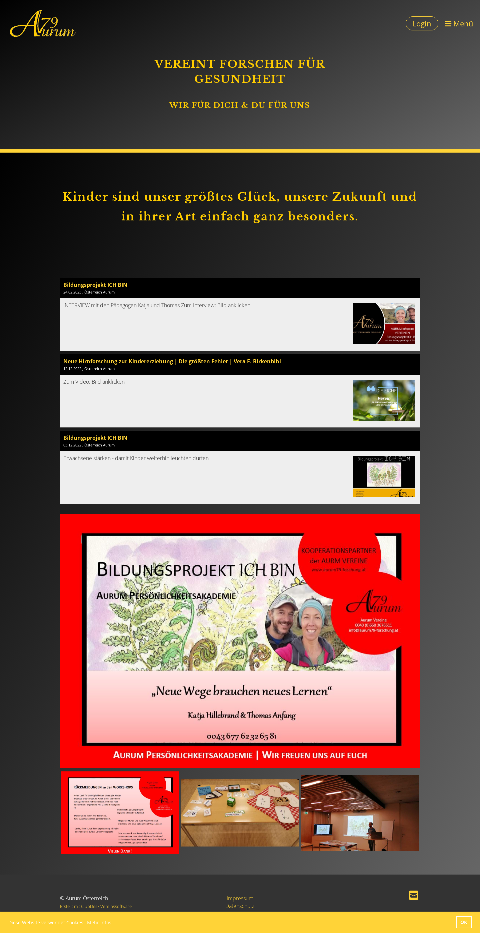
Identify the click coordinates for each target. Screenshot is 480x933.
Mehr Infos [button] (99, 922)
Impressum (240, 898)
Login (422, 23)
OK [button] (463, 922)
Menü (459, 23)
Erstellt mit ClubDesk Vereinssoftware (96, 906)
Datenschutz (239, 906)
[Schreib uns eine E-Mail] (413, 895)
